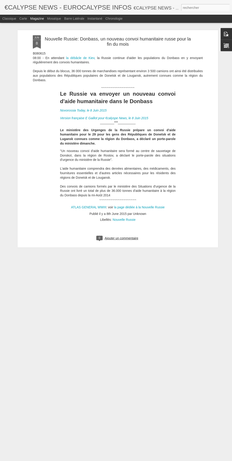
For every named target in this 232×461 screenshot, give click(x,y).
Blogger (132, 458)
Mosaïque (54, 18)
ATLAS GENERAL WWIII (88, 153)
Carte (23, 18)
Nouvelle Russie (124, 166)
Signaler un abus (147, 458)
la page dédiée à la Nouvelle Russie (138, 153)
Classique (9, 18)
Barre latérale (74, 18)
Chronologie (114, 18)
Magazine (37, 18)
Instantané (94, 18)
